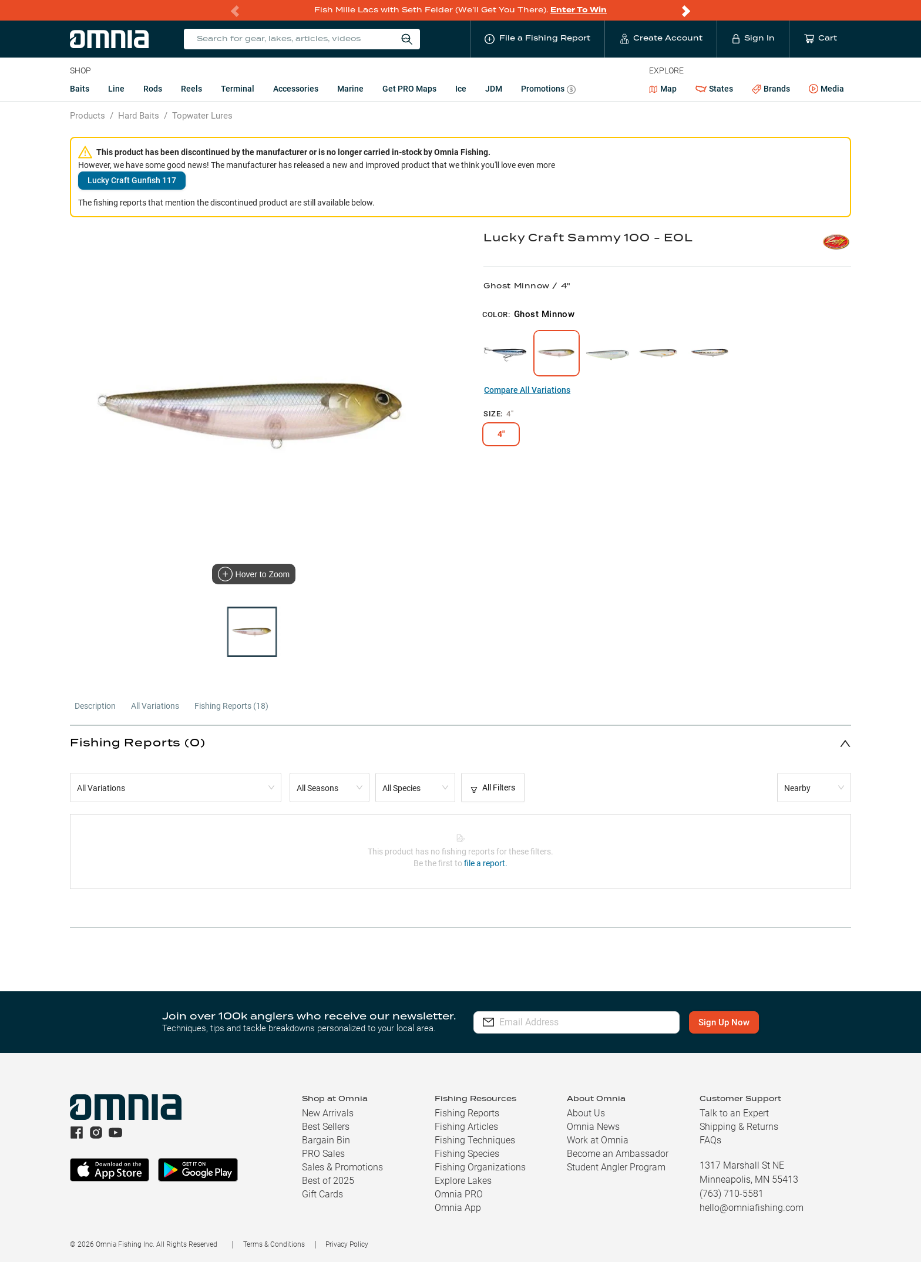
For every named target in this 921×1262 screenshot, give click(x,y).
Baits (79, 88)
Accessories (295, 88)
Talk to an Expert (734, 1113)
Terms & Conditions (274, 1244)
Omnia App (458, 1207)
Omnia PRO (459, 1194)
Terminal (237, 88)
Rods (152, 88)
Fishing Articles (466, 1126)
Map (663, 88)
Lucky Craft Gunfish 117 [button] (132, 180)
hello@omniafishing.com (752, 1207)
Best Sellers (325, 1126)
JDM (493, 88)
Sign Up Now (723, 1022)
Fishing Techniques (475, 1140)
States (714, 89)
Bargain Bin (326, 1140)
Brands (771, 89)
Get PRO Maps (409, 88)
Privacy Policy (346, 1244)
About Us (586, 1113)
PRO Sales (323, 1153)
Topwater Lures (202, 115)
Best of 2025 (328, 1180)
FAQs (710, 1140)
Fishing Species (467, 1153)
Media (826, 89)
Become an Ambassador (617, 1153)
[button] (460, 743)
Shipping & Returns (739, 1126)
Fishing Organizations (480, 1167)
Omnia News (593, 1126)
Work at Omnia (597, 1140)
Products (87, 115)
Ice (460, 88)
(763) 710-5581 (732, 1193)
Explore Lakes (463, 1180)
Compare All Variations (527, 390)
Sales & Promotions (342, 1167)
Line (116, 88)
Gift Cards (322, 1194)
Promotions (548, 90)
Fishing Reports (467, 1113)
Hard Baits (138, 115)
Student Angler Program (616, 1167)
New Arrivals (328, 1113)
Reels (191, 88)
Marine (350, 88)
